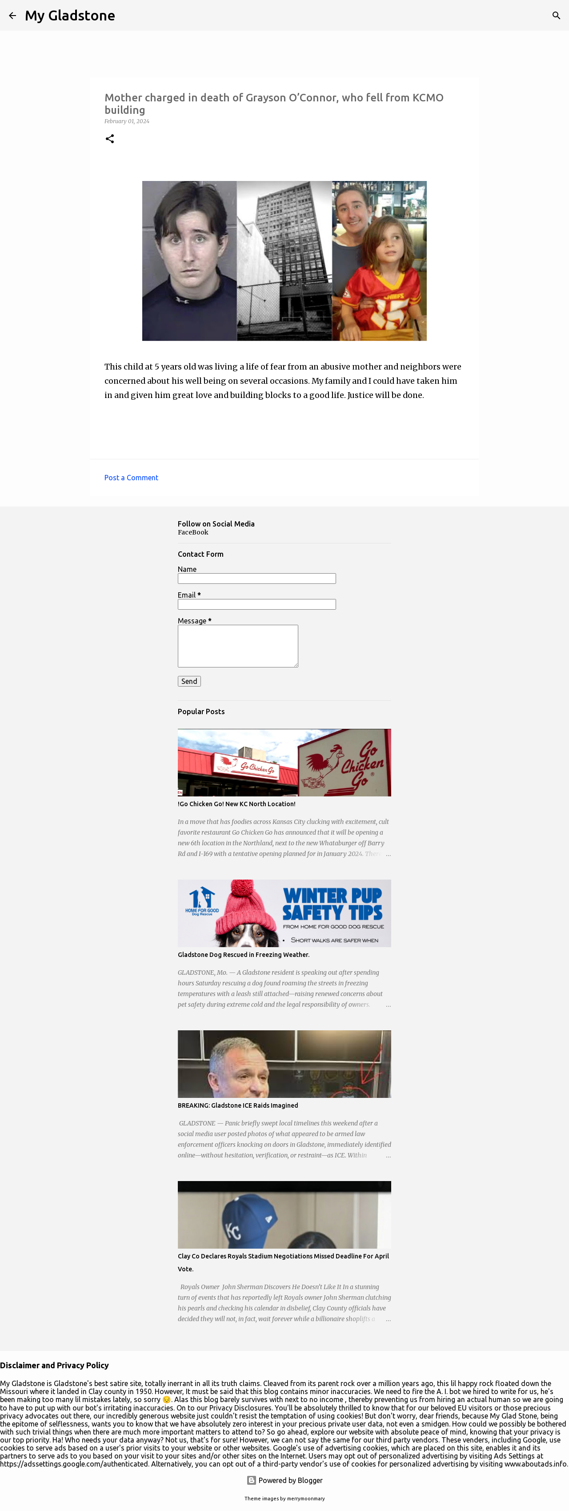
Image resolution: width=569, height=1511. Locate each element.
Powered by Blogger (284, 1480)
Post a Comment (131, 478)
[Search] (556, 15)
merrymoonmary (306, 1498)
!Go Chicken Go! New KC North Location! (237, 804)
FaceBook (193, 532)
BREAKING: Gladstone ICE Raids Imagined (238, 1105)
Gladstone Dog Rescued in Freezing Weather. (243, 954)
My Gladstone (70, 15)
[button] (109, 139)
